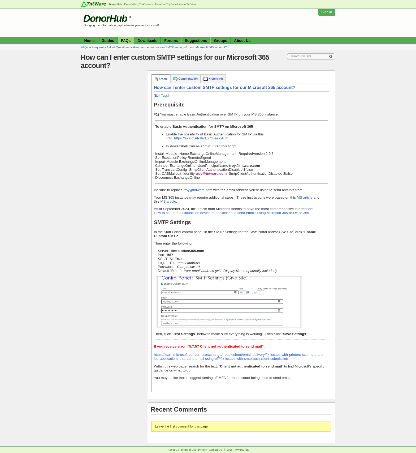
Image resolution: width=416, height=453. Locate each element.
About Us (242, 41)
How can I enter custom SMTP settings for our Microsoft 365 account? (180, 47)
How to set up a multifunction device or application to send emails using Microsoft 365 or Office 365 (231, 213)
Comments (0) (185, 78)
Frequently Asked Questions (110, 47)
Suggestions (196, 41)
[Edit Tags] (161, 95)
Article (160, 78)
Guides (107, 41)
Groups (220, 41)
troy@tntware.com (198, 190)
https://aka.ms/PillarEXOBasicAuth (201, 138)
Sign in (327, 12)
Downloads (147, 41)
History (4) (213, 78)
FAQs (126, 41)
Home (89, 41)
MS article (305, 197)
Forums (171, 41)
